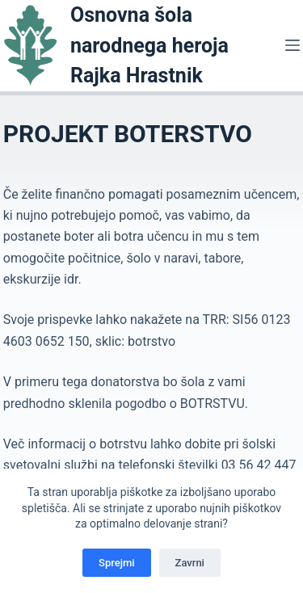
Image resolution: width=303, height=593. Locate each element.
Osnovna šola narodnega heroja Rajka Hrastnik (149, 45)
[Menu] (292, 45)
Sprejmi (117, 563)
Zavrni (189, 563)
